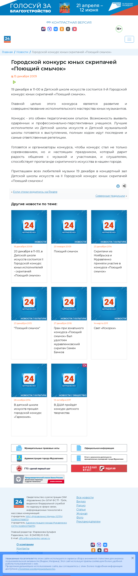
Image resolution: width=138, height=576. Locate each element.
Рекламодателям (88, 521)
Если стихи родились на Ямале (35, 191)
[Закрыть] (132, 558)
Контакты (22, 548)
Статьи (81, 509)
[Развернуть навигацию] (129, 39)
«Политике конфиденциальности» (36, 569)
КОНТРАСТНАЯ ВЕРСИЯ (69, 22)
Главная (7, 52)
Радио (81, 505)
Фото (79, 517)
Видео (81, 501)
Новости (22, 52)
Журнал (82, 513)
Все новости (85, 497)
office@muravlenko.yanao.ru (34, 538)
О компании (25, 544)
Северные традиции (110, 195)
